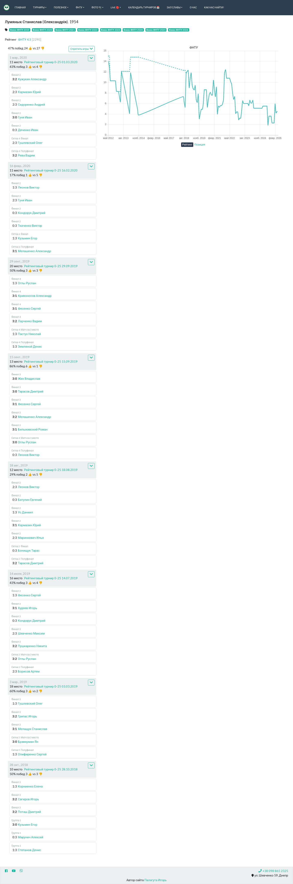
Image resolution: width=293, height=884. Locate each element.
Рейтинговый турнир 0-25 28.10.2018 (51, 769)
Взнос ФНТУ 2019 (20, 29)
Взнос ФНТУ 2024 (133, 29)
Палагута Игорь (155, 880)
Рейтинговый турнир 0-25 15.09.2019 (51, 361)
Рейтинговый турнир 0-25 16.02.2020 (51, 170)
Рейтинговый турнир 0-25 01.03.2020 (51, 62)
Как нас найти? (214, 7)
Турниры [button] (39, 7)
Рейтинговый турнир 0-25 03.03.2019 (51, 686)
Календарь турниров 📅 (143, 7)
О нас (193, 7)
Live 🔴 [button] (115, 7)
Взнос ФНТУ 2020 (42, 29)
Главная (20, 7)
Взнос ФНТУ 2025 (156, 29)
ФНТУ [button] (79, 7)
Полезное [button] (60, 7)
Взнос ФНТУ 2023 (110, 29)
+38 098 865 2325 (273, 871)
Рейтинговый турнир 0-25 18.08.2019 (51, 470)
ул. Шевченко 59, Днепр (269, 875)
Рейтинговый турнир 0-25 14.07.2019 (51, 578)
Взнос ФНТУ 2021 (65, 29)
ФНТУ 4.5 (29, 39)
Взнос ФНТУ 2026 (178, 29)
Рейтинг (187, 144)
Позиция (199, 144)
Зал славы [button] (174, 7)
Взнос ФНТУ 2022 (87, 29)
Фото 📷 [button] (97, 7)
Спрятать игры (81, 48)
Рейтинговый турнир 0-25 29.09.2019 (51, 266)
